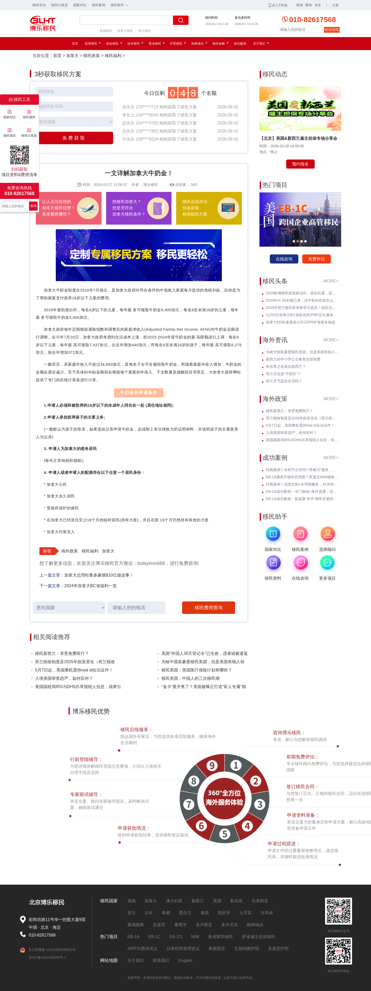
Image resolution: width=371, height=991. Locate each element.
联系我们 (161, 960)
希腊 (166, 913)
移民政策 (91, 55)
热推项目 (199, 43)
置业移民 (157, 43)
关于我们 (261, 43)
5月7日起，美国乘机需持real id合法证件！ (74, 670)
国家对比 (80, 5)
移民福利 (113, 55)
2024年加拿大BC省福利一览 (90, 586)
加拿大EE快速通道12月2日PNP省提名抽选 (300, 322)
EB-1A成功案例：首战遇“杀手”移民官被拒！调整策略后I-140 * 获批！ (302, 499)
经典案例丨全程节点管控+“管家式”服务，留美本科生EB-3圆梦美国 (302, 470)
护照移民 (178, 43)
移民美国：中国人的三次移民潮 (190, 678)
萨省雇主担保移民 (258, 936)
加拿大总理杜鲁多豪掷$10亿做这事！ (99, 575)
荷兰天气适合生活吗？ (284, 381)
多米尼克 (229, 925)
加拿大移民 (125, 31)
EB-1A (133, 936)
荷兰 (131, 913)
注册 (335, 5)
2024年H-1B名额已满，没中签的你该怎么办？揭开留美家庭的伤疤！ (302, 300)
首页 (75, 43)
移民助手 (121, 4)
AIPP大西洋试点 (142, 948)
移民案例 (98, 5)
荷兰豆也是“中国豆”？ (283, 374)
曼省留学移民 (220, 936)
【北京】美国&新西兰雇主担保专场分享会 (298, 138)
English (185, 960)
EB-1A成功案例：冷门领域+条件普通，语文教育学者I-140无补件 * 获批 (302, 491)
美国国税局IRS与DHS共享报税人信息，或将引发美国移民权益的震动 (78, 687)
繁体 (308, 5)
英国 (217, 901)
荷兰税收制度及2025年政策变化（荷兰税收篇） (75, 663)
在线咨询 (284, 259)
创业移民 (114, 43)
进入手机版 (278, 5)
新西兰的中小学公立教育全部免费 (293, 359)
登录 (318, 5)
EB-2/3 (175, 936)
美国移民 (106, 31)
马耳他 (266, 913)
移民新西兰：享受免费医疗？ (62, 653)
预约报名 (300, 164)
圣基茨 (159, 925)
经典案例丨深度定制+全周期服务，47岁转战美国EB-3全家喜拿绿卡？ (302, 484)
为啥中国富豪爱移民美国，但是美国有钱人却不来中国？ (202, 663)
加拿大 (72, 55)
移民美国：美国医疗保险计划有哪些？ (196, 670)
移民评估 (39, 5)
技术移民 (135, 43)
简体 (299, 5)
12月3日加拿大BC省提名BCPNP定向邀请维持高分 (302, 315)
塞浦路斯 (135, 925)
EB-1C (154, 936)
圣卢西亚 (204, 925)
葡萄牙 (180, 925)
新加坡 (236, 901)
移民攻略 (220, 43)
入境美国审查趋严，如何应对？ (64, 678)
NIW (195, 936)
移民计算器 (59, 5)
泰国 (205, 913)
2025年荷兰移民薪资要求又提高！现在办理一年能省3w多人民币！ (302, 308)
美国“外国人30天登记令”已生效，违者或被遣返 (204, 653)
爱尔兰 (185, 913)
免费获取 (74, 138)
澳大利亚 (174, 901)
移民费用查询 (209, 607)
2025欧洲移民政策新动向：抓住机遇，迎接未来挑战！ (302, 293)
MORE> (331, 281)
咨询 (33, 206)
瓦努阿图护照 (246, 948)
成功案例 (240, 43)
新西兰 (197, 901)
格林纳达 (255, 925)
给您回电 (332, 29)
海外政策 (69, 551)
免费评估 (316, 259)
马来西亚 (260, 901)
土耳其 (245, 913)
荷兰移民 (144, 31)
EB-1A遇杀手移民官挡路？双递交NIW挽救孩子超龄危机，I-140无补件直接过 (302, 477)
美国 (131, 901)
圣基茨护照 (278, 948)
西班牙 (224, 913)
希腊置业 (217, 948)
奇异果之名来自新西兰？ (286, 366)
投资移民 (93, 43)
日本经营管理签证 (183, 948)
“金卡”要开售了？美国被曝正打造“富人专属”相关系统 (203, 687)
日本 (149, 913)
